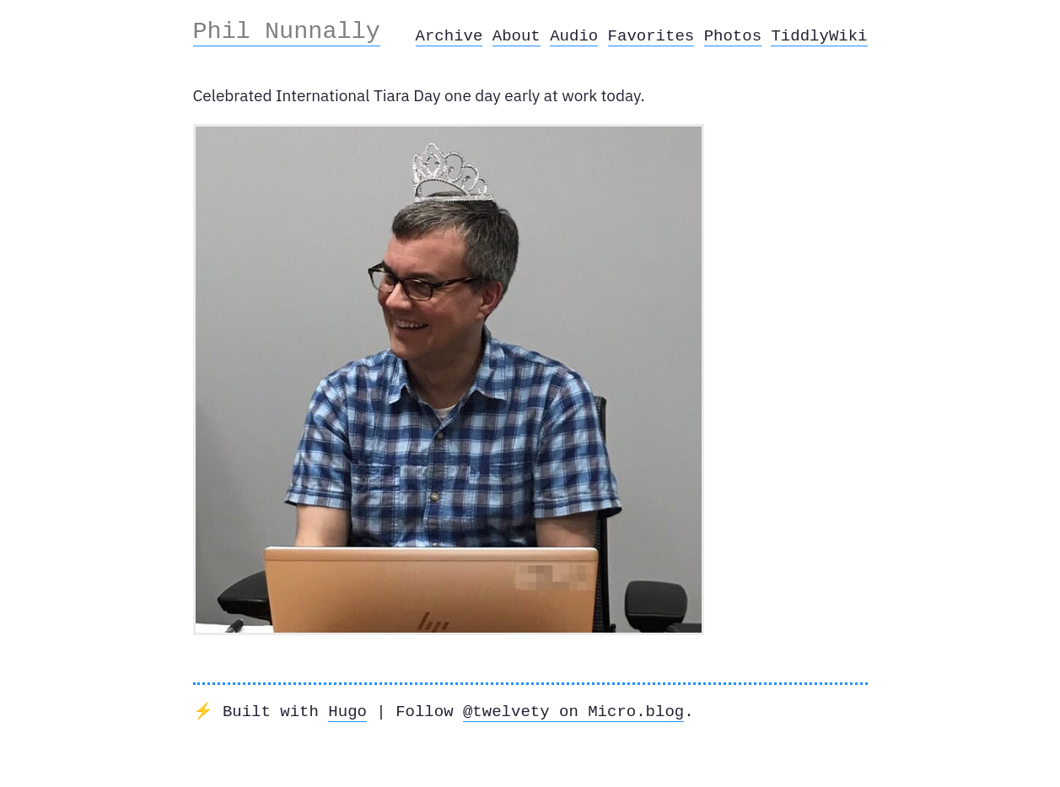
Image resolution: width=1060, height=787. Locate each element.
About (516, 36)
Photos (732, 36)
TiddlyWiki (819, 36)
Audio (574, 36)
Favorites (651, 36)
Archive (449, 36)
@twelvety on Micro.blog (573, 712)
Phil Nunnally (286, 31)
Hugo (347, 712)
